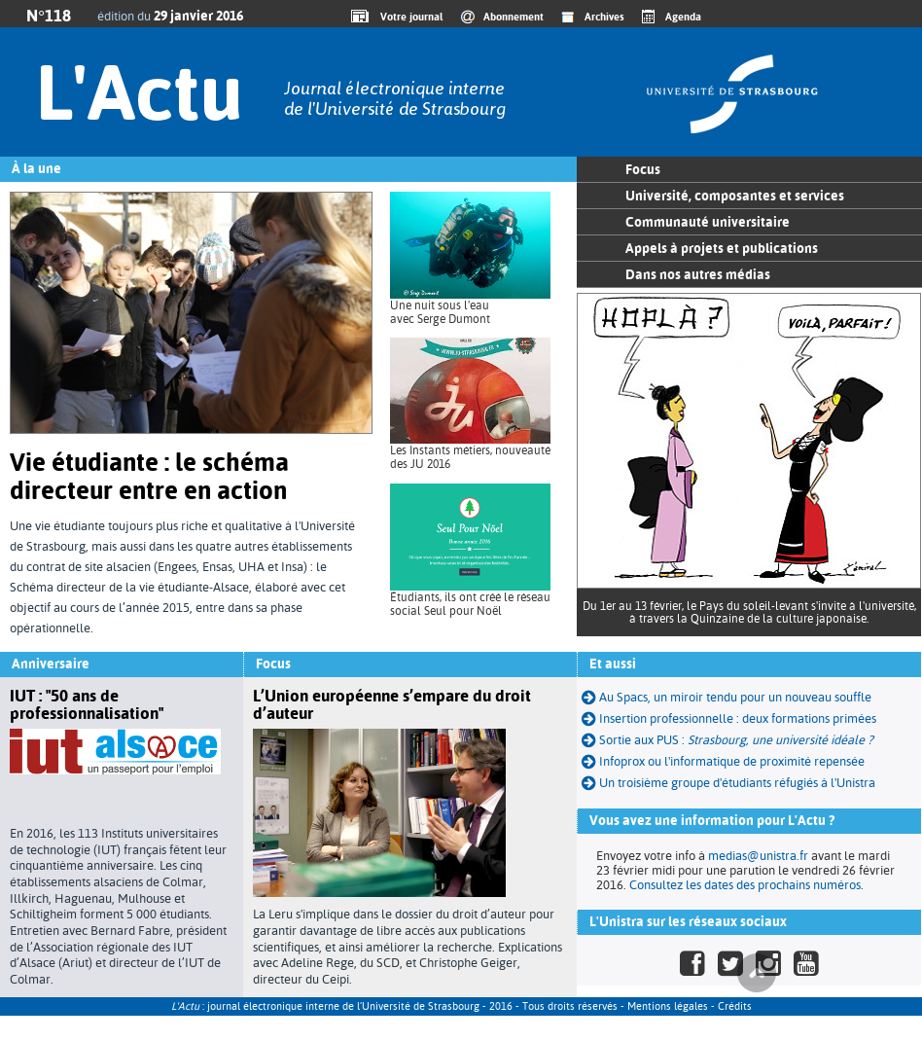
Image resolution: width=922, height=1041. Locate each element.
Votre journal (408, 16)
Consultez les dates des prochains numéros (745, 885)
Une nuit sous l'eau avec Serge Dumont (440, 312)
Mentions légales (667, 1006)
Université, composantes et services (734, 195)
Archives (604, 16)
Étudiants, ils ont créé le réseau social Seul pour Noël (470, 604)
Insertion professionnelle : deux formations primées (729, 718)
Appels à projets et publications (721, 248)
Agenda (683, 16)
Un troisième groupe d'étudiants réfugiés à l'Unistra (737, 782)
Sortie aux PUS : (736, 740)
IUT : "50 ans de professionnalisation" (86, 704)
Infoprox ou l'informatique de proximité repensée (723, 761)
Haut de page (756, 972)
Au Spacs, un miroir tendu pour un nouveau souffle (726, 697)
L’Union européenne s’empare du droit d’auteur (392, 704)
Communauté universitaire (707, 222)
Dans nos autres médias (697, 274)
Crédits (735, 1006)
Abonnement (513, 16)
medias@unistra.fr (758, 855)
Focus (642, 169)
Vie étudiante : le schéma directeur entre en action (149, 476)
